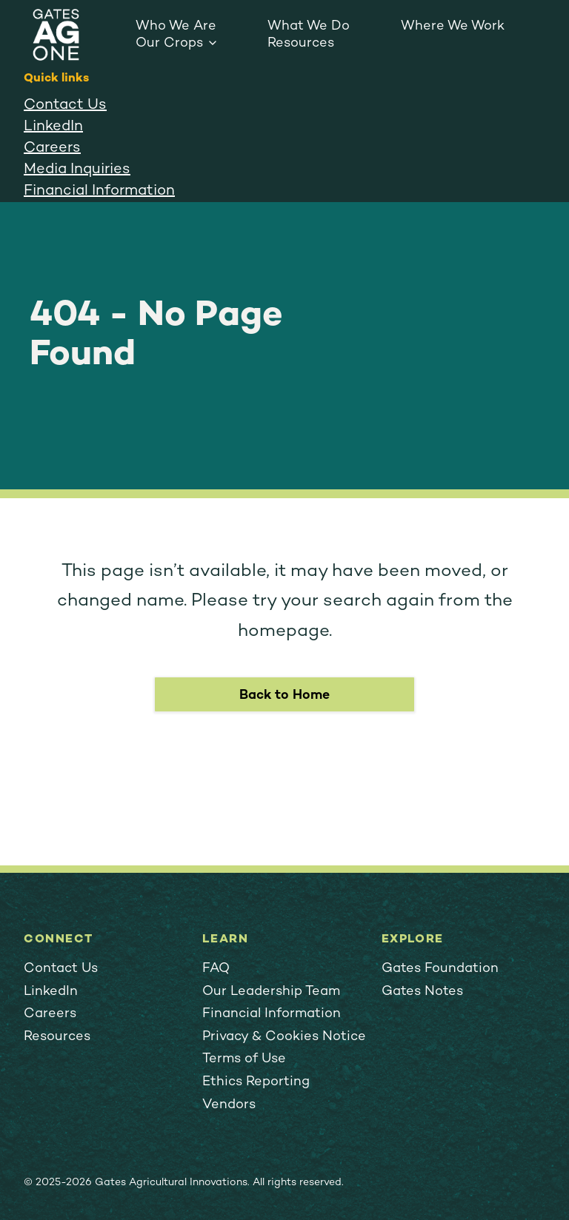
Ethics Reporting (256, 1082)
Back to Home (284, 695)
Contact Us (65, 105)
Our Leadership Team (271, 992)
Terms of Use (244, 1059)
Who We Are (176, 26)
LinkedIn (53, 127)
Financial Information (99, 191)
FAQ (216, 969)
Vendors (229, 1105)
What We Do (308, 26)
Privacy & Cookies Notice (284, 1037)
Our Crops (169, 43)
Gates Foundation (440, 969)
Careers (52, 148)
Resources (300, 43)
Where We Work (453, 26)
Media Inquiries (77, 170)
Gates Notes (422, 992)
